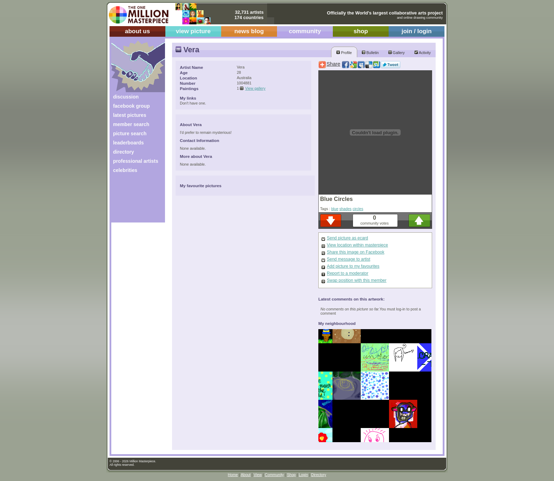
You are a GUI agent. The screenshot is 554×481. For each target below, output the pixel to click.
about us (137, 31)
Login (303, 475)
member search (131, 124)
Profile (344, 53)
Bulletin (370, 53)
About (246, 475)
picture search (130, 133)
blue (334, 209)
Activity (422, 53)
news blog (249, 31)
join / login (416, 31)
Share (333, 64)
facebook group (131, 106)
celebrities (125, 170)
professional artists (135, 161)
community (305, 31)
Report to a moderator (347, 273)
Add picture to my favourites (353, 266)
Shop (291, 475)
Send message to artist (348, 259)
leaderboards (128, 143)
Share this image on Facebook (355, 252)
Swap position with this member (357, 280)
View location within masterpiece (357, 245)
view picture (193, 31)
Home (233, 475)
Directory (318, 475)
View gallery (255, 88)
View (258, 475)
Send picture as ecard (347, 238)
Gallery (396, 53)
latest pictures (129, 115)
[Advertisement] (133, 200)
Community (274, 475)
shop (361, 31)
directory (123, 152)
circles (358, 209)
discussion (125, 97)
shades (346, 209)
